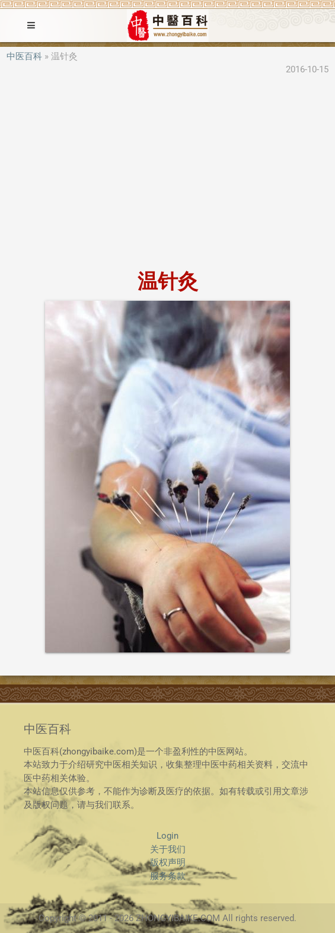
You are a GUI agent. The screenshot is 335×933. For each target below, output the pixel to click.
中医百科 (24, 56)
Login (167, 835)
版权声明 (168, 862)
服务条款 (168, 876)
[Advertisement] (167, 174)
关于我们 (168, 849)
